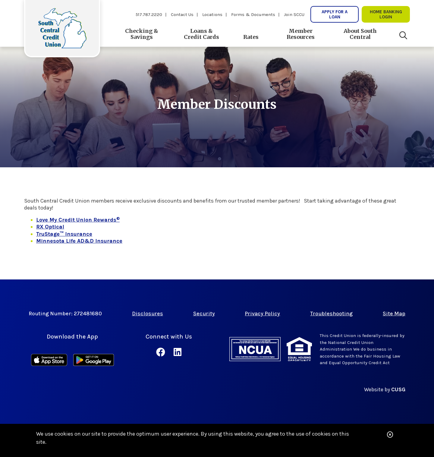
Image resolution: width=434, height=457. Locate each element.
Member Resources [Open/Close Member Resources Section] (301, 33)
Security (204, 313)
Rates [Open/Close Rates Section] (251, 36)
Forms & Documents (253, 14)
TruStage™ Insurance (64, 234)
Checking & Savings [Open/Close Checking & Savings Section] (141, 33)
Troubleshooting (331, 313)
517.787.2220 (149, 14)
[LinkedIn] (177, 352)
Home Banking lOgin (386, 14)
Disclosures (147, 313)
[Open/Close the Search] (403, 35)
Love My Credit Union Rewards (78, 219)
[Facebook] (162, 352)
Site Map (394, 313)
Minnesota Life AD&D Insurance (79, 241)
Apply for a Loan (335, 14)
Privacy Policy (262, 313)
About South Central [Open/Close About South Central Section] (360, 33)
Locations (212, 14)
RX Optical (50, 226)
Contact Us (182, 14)
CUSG (398, 389)
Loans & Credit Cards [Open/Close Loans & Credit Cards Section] (201, 33)
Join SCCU (294, 14)
